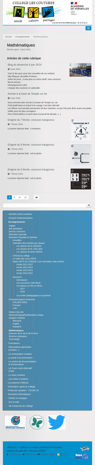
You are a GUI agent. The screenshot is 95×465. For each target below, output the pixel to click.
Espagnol (17, 326)
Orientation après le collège (21, 386)
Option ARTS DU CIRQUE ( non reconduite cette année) (38, 261)
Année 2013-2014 (24, 270)
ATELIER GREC (20, 302)
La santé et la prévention (20, 357)
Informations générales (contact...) (19, 348)
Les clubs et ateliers (18, 379)
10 (20, 197)
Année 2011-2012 (24, 264)
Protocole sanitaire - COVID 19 (23, 390)
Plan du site (29, 454)
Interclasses (21, 280)
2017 (22, 289)
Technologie (14, 339)
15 (25, 197)
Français (16, 305)
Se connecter (13, 454)
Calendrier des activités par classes (29, 243)
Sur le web (13, 402)
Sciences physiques (18, 336)
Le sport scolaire (16, 375)
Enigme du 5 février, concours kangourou (31, 169)
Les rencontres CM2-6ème (28, 283)
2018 (22, 291)
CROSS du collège (21, 256)
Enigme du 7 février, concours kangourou (31, 119)
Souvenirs (17, 277)
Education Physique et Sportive (23, 237)
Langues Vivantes (17, 318)
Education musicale (17, 234)
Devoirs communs (17, 231)
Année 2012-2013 (24, 267)
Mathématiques (16, 330)
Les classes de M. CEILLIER (29, 249)
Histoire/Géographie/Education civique (26, 315)
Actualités (17, 240)
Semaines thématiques (19, 394)
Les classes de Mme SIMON (29, 252)
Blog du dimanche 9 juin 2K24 (25, 64)
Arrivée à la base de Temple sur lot (27, 93)
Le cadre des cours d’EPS (24, 258)
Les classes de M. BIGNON (28, 246)
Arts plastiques (15, 228)
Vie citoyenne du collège (20, 406)
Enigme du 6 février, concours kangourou (31, 144)
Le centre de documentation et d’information (22, 363)
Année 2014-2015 (24, 273)
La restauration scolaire (20, 354)
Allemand (17, 321)
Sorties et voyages (17, 398)
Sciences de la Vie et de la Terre (23, 333)
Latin (15, 308)
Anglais (12, 226)
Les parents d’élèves (18, 382)
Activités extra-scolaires (20, 214)
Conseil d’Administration (20, 218)
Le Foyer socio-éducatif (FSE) (20, 369)
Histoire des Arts (16, 312)
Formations (14, 343)
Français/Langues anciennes (22, 299)
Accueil (8, 37)
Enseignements (22, 37)
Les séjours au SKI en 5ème (29, 286)
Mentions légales (47, 454)
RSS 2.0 (62, 454)
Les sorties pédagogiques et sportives (33, 295)
